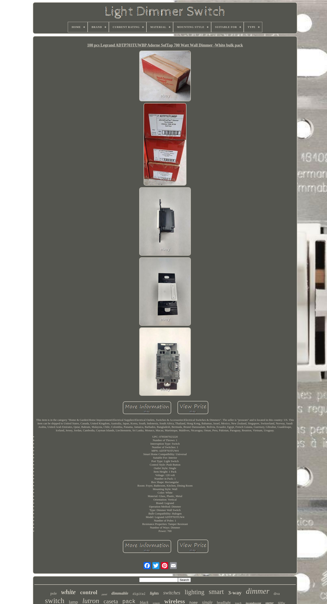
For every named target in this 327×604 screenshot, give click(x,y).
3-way (235, 592)
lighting (194, 592)
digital (139, 594)
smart (216, 591)
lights (154, 593)
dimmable (119, 593)
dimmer (257, 591)
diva (277, 593)
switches (171, 592)
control (88, 592)
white (68, 591)
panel (104, 594)
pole (53, 593)
